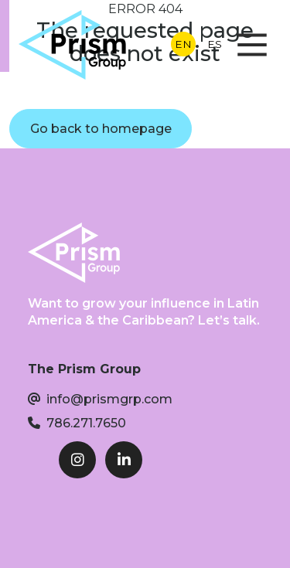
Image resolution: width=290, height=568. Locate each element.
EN (183, 44)
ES (214, 44)
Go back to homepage (101, 128)
